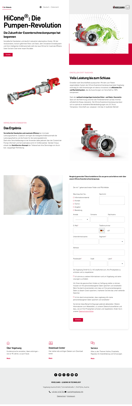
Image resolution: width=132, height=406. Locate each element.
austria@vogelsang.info (75, 393)
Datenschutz (61, 398)
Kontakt (7, 55)
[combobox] (81, 220)
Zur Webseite (7, 7)
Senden (78, 320)
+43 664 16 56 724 (58, 393)
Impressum (71, 398)
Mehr (9, 359)
